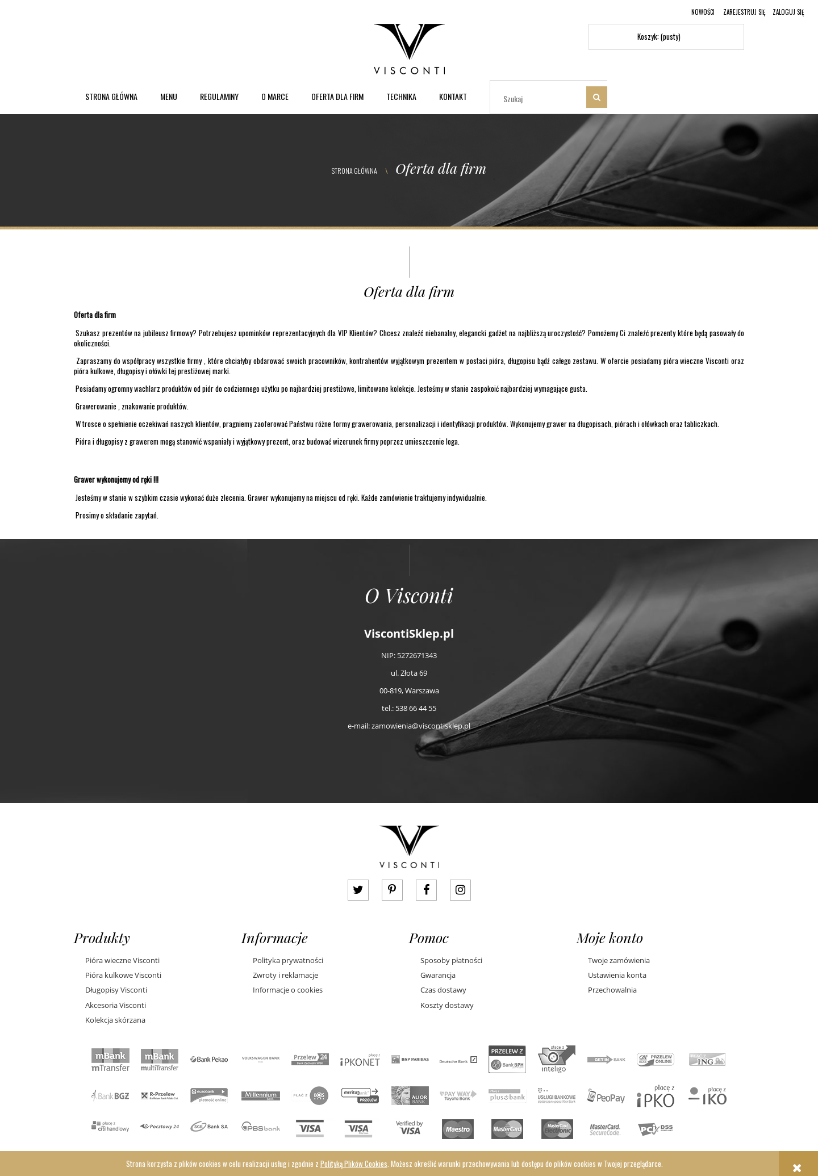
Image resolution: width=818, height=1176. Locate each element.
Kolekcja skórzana (115, 1020)
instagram (460, 890)
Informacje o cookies (288, 990)
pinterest (392, 890)
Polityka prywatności (288, 960)
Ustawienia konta (617, 975)
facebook (426, 890)
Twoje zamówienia (619, 960)
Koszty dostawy (447, 1005)
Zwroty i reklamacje (285, 975)
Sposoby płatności (451, 960)
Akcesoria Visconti (115, 1005)
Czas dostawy (443, 990)
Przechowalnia (612, 990)
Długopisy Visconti (116, 990)
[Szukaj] (596, 97)
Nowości (703, 11)
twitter (358, 890)
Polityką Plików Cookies (353, 1163)
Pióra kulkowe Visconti (123, 975)
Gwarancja (438, 975)
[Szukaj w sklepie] (540, 98)
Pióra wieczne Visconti (122, 960)
